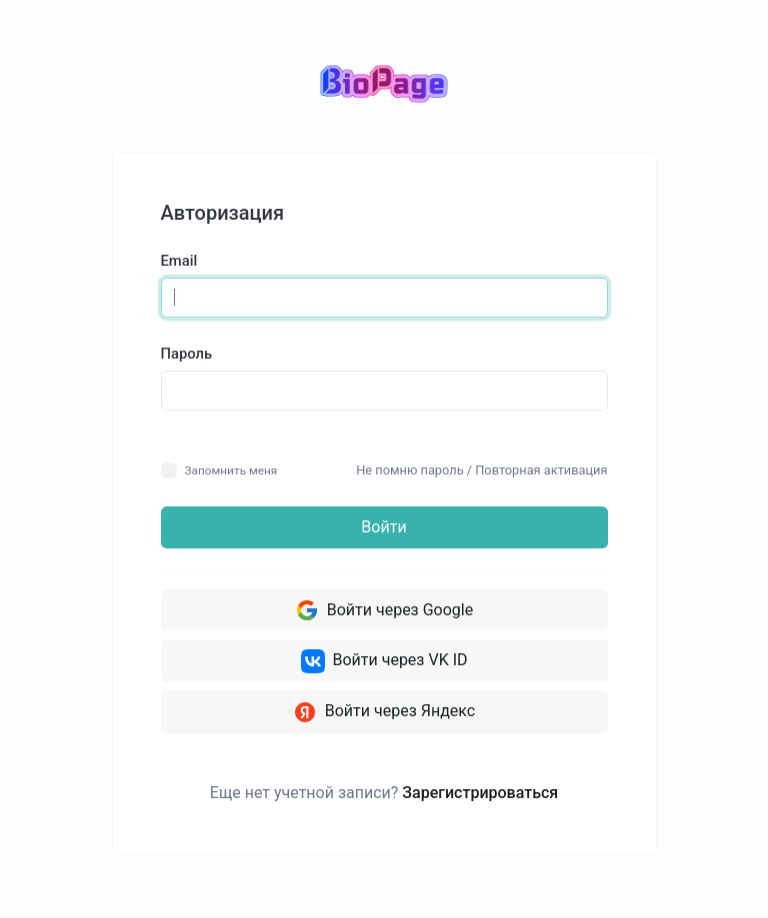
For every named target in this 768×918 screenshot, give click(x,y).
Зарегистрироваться (480, 792)
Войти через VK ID (384, 661)
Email (179, 261)
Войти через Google (384, 610)
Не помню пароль (409, 469)
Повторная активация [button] (541, 469)
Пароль (187, 354)
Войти (383, 526)
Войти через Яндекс (384, 712)
